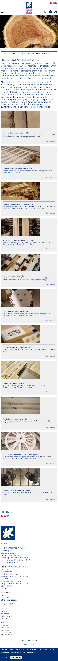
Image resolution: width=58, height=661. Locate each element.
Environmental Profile (15, 53)
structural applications (11, 562)
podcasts (5, 613)
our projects (6, 595)
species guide (7, 550)
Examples (6, 592)
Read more (50, 142)
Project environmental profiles (37, 53)
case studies (6, 597)
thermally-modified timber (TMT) (15, 560)
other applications (9, 600)
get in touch (6, 627)
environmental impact (11, 574)
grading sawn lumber (10, 555)
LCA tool (5, 579)
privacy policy (29, 647)
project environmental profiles (15, 583)
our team (5, 630)
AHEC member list (30, 640)
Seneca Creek (7, 586)
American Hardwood (13, 548)
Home (3, 53)
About (4, 622)
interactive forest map (11, 581)
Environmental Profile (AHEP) (14, 576)
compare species (9, 553)
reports (4, 618)
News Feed (7, 604)
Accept (5, 658)
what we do (6, 625)
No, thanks (16, 658)
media (3, 588)
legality (4, 569)
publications (6, 616)
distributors (6, 632)
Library (5, 608)
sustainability (6, 571)
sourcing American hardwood (14, 557)
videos (4, 611)
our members (7, 634)
